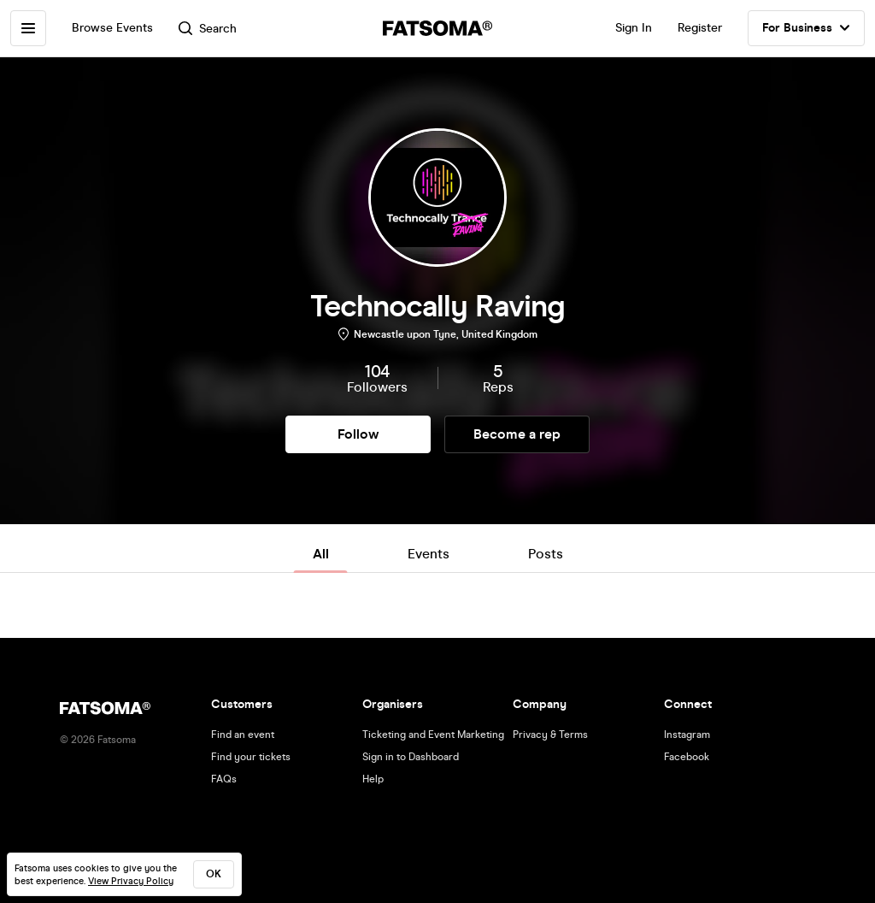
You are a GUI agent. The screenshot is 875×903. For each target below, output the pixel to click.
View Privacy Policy (130, 881)
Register (700, 28)
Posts (545, 554)
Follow (358, 434)
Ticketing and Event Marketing (433, 735)
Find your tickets (251, 757)
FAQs (224, 779)
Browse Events (112, 28)
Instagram (687, 735)
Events (428, 554)
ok (213, 874)
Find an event (242, 735)
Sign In (633, 28)
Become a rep (517, 434)
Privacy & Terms (550, 735)
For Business (806, 28)
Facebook (686, 757)
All (321, 554)
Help (373, 779)
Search (208, 28)
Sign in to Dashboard (410, 757)
